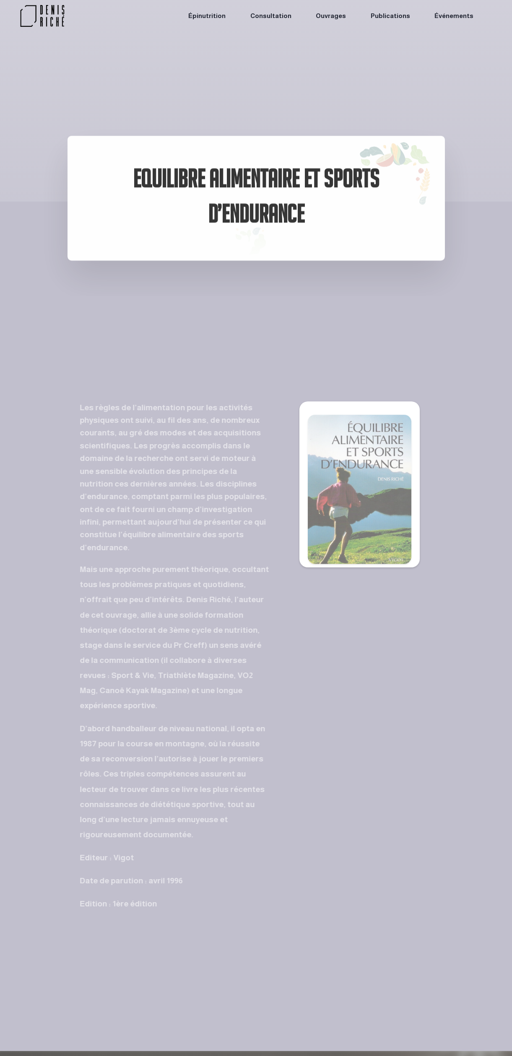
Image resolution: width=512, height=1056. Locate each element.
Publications (390, 15)
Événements (453, 15)
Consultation (270, 15)
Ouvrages (331, 15)
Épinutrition (207, 15)
